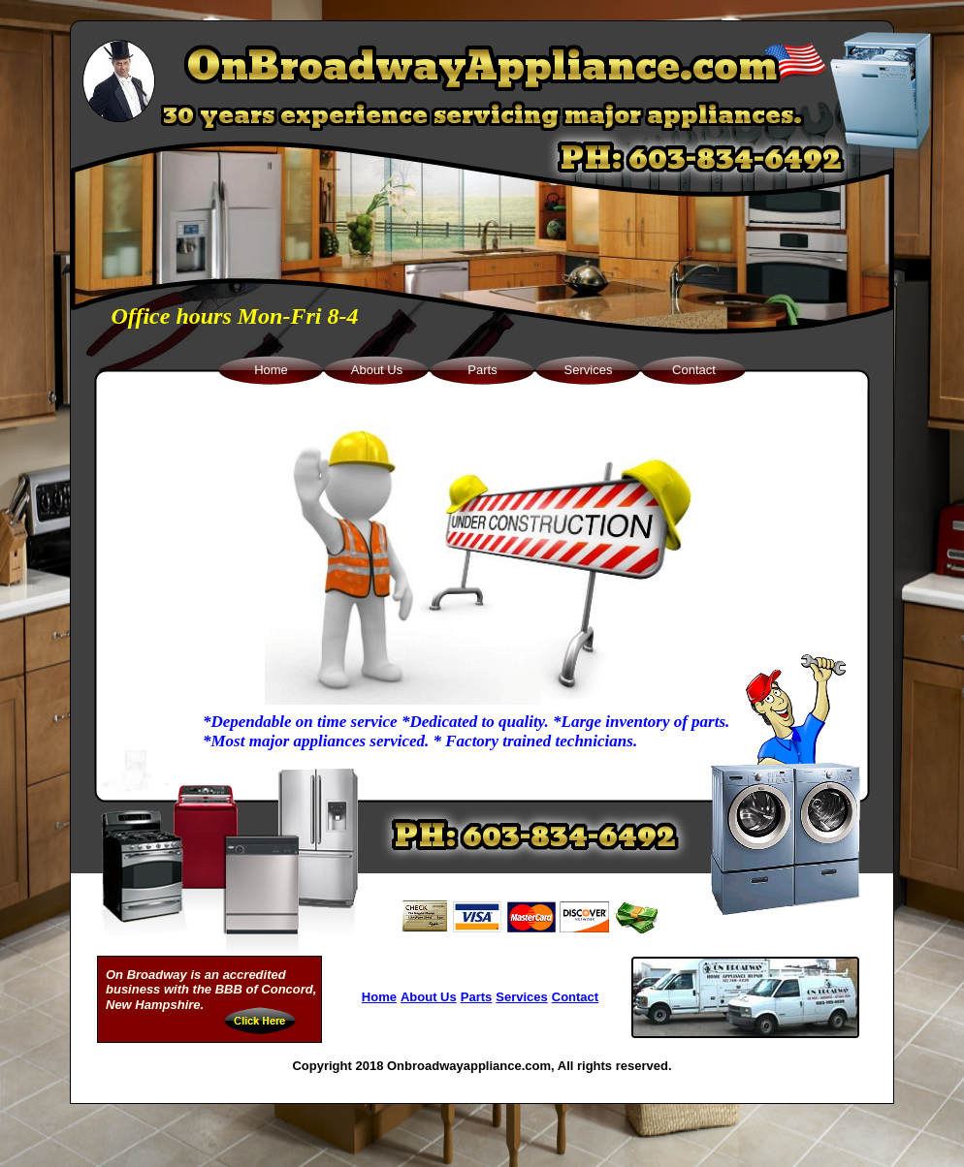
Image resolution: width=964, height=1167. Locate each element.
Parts (477, 997)
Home (379, 997)
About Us (429, 997)
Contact (575, 997)
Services (522, 997)
